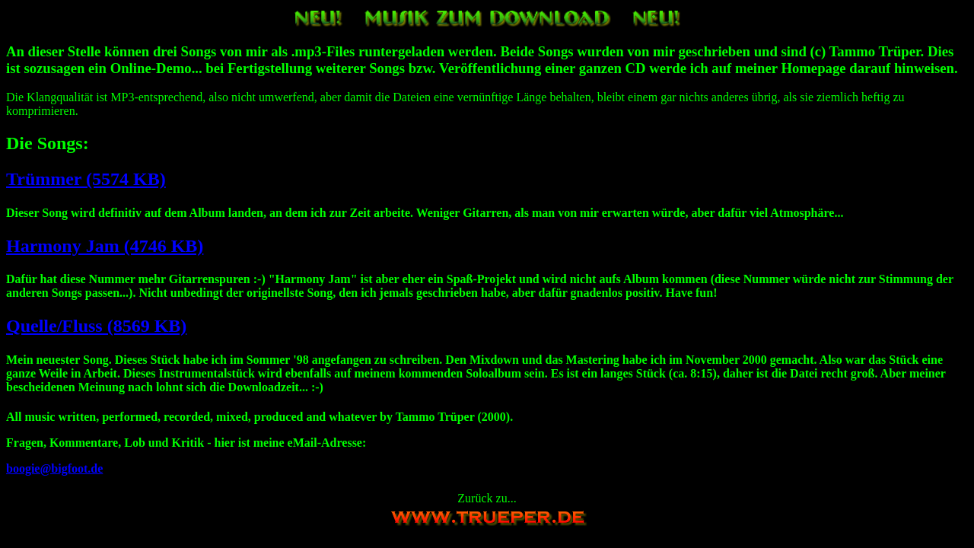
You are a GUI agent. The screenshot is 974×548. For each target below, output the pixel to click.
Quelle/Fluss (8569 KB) (96, 326)
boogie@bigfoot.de (54, 468)
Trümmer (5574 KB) (86, 179)
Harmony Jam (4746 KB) (104, 246)
